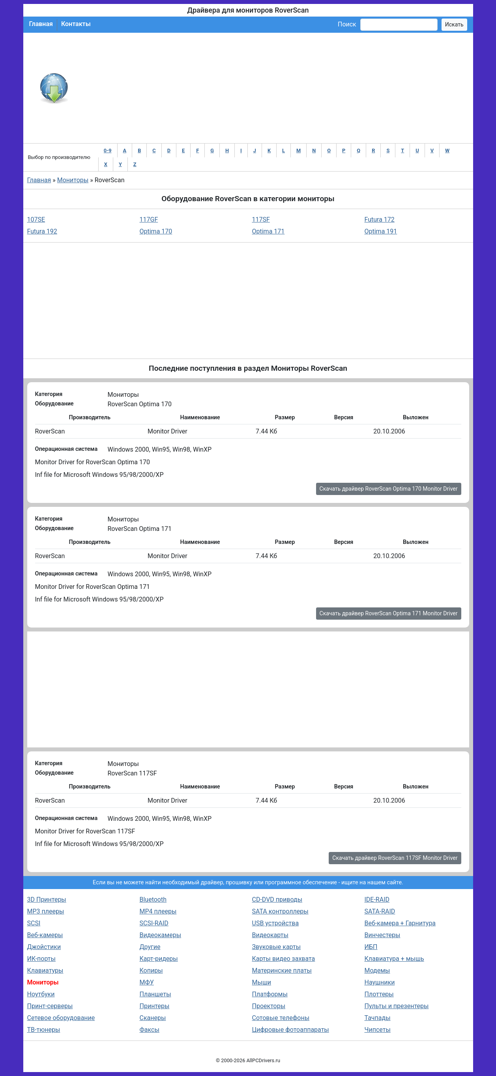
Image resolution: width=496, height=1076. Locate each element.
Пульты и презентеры (397, 1006)
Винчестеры (383, 935)
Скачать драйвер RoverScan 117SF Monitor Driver (394, 858)
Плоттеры (379, 994)
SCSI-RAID (154, 923)
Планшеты (155, 994)
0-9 (108, 150)
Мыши (261, 982)
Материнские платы (282, 970)
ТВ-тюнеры (43, 1029)
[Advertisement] (274, 88)
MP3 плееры (45, 911)
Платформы (270, 994)
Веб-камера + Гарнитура (400, 923)
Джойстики (44, 947)
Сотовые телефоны (281, 1018)
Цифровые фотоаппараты (290, 1029)
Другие (150, 947)
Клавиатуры (45, 970)
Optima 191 (381, 231)
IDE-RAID (377, 899)
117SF (261, 219)
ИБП (371, 947)
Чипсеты (378, 1029)
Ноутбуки (41, 994)
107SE (36, 219)
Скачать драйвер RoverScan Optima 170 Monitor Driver (389, 489)
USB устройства (275, 923)
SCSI (34, 923)
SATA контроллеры (280, 911)
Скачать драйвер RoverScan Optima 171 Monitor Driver (389, 613)
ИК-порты (41, 958)
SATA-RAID (380, 911)
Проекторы (269, 1006)
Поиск (347, 24)
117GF (149, 219)
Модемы (377, 970)
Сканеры (153, 1018)
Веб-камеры (45, 935)
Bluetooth (153, 899)
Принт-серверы (50, 1006)
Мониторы (72, 180)
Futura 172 (380, 219)
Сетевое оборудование (61, 1018)
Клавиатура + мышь (394, 958)
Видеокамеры (161, 935)
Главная (41, 24)
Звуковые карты (276, 947)
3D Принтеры (46, 899)
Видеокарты (270, 935)
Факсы (149, 1029)
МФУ (147, 982)
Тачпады (378, 1018)
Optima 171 (268, 231)
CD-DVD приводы (277, 899)
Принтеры (155, 1006)
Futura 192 (42, 231)
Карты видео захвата (283, 958)
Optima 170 (156, 231)
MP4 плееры (158, 911)
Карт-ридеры (159, 958)
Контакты (76, 24)
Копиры (151, 970)
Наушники (380, 982)
